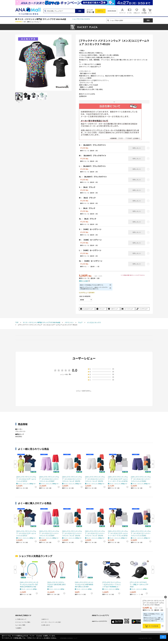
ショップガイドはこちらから (81, 19)
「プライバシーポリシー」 (35, 638)
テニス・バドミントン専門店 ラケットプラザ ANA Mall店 (41, 19)
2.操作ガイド (45, 619)
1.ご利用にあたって (20, 619)
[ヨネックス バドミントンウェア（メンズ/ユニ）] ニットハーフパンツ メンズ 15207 (49, 479)
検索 (79, 11)
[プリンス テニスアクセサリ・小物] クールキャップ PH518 (139, 584)
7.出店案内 (18, 628)
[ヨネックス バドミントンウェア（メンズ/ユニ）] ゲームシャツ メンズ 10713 (26, 479)
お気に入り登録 (162, 626)
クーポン (129, 13)
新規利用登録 (112, 11)
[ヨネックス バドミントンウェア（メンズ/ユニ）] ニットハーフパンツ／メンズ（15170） (72, 479)
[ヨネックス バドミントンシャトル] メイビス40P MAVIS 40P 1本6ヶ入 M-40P (84, 584)
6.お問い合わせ (45, 625)
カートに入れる (153, 626)
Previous (15, 464)
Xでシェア (102, 309)
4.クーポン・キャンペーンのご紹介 (51, 622)
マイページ (122, 13)
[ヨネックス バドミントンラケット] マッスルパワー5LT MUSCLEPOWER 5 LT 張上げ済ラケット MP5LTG (29, 584)
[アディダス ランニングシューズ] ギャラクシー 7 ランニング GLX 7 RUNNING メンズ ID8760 (111, 584)
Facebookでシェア (88, 309)
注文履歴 (143, 13)
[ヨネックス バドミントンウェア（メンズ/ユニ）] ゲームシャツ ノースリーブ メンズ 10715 (118, 479)
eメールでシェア (128, 309)
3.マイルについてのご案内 (22, 622)
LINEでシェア (114, 309)
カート (150, 13)
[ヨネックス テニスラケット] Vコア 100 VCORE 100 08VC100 (56, 584)
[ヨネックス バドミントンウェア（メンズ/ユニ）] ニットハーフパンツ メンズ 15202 (141, 479)
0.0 (74, 370)
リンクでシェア (143, 309)
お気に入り (137, 13)
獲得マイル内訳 (83, 281)
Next (153, 464)
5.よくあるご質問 (20, 625)
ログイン (100, 11)
